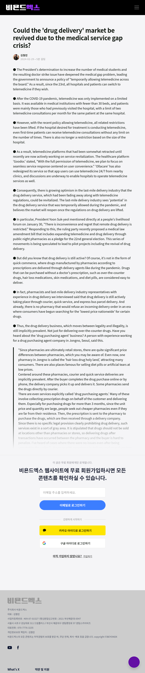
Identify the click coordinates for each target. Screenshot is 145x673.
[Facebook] (18, 648)
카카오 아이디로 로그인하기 (75, 530)
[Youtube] (10, 648)
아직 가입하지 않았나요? (72, 556)
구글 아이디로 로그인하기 (75, 543)
